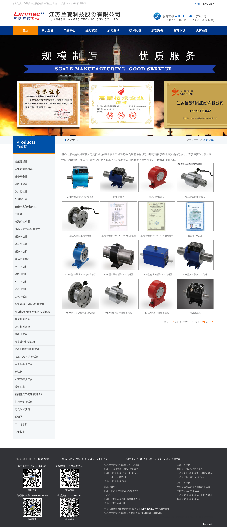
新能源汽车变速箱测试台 (29, 394)
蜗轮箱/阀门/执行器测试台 (29, 304)
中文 (197, 3)
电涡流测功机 (22, 259)
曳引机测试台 (22, 326)
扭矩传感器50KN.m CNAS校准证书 (118, 235)
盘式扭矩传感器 (157, 197)
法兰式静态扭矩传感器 (80, 235)
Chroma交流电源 (193, 517)
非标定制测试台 (24, 401)
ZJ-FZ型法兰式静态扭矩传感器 (80, 313)
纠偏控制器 (21, 199)
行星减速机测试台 (25, 341)
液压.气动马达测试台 (26, 356)
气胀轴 (18, 214)
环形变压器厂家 (144, 517)
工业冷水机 (21, 424)
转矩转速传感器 (24, 169)
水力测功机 (21, 281)
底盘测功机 (21, 289)
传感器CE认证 (195, 235)
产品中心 (198, 140)
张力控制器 (21, 191)
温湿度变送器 (177, 517)
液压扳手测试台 (24, 364)
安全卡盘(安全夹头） (27, 206)
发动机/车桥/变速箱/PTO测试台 (32, 311)
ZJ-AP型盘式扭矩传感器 (157, 313)
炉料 (154, 517)
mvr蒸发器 (121, 517)
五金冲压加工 (163, 517)
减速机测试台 (22, 319)
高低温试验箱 (22, 409)
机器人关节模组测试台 (27, 229)
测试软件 (20, 371)
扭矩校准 (20, 431)
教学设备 (108, 521)
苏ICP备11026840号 (149, 509)
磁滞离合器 (21, 244)
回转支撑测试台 (24, 379)
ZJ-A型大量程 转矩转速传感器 (118, 274)
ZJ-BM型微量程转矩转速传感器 (157, 274)
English (208, 3)
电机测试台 (21, 334)
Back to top (208, 524)
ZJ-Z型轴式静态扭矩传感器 (118, 313)
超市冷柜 (131, 517)
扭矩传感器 (21, 161)
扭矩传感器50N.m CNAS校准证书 (156, 235)
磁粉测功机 (21, 274)
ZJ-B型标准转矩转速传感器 (80, 197)
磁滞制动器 (21, 236)
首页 (189, 140)
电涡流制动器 (22, 221)
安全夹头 (118, 521)
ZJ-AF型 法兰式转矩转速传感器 (80, 274)
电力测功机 (21, 266)
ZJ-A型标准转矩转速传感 (195, 274)
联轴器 (18, 416)
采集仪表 (20, 386)
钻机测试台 (21, 296)
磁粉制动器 (21, 184)
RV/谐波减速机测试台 (27, 349)
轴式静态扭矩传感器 (195, 197)
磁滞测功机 (21, 251)
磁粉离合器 (21, 176)
